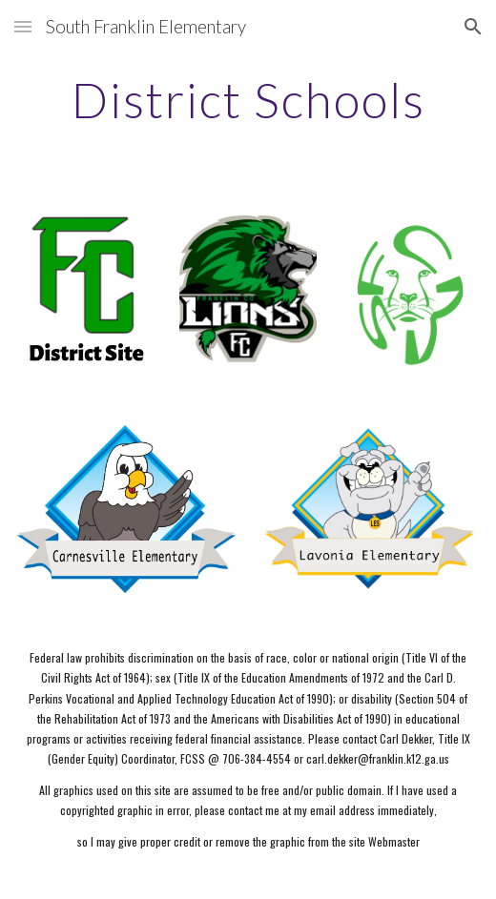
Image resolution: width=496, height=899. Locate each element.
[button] (23, 26)
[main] (248, 100)
